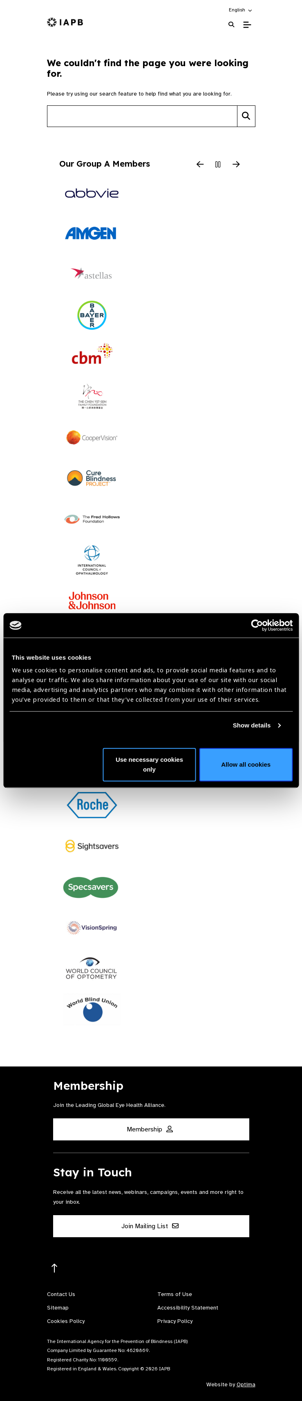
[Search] (246, 116)
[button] (240, 9)
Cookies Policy (66, 1321)
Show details (252, 725)
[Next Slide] (236, 165)
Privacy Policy (174, 1321)
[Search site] (142, 116)
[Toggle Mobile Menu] (247, 25)
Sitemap (58, 1307)
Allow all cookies (246, 764)
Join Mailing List (150, 1226)
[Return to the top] (54, 1268)
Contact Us (61, 1294)
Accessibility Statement (187, 1307)
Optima (246, 1384)
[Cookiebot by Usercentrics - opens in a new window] (257, 625)
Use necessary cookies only (149, 764)
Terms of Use (174, 1294)
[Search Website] (231, 24)
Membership (150, 1129)
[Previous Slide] (200, 165)
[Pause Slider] (218, 165)
